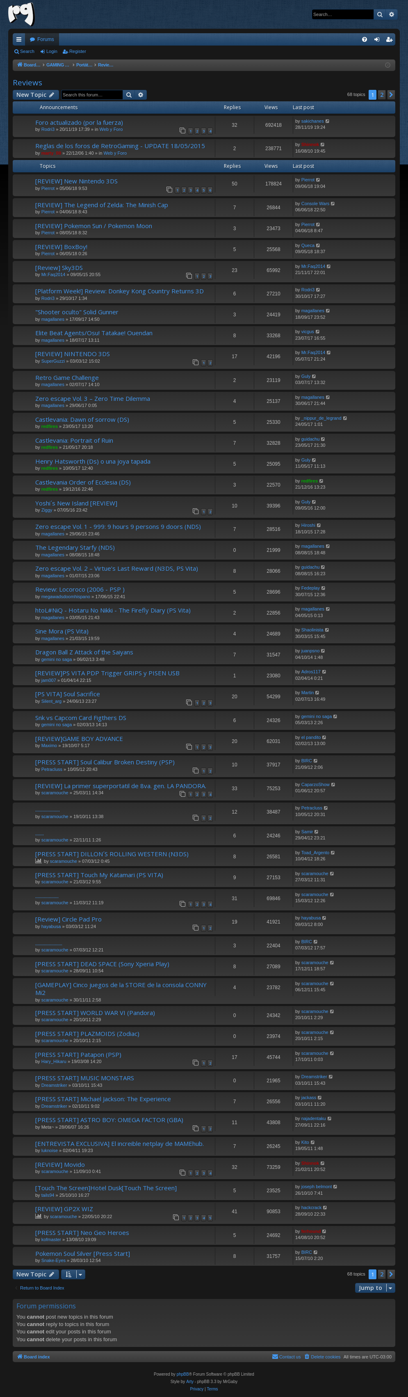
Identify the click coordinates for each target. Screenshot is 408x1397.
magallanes (52, 319)
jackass (309, 1097)
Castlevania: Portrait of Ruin (74, 440)
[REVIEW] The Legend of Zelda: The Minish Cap (101, 205)
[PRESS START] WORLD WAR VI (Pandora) (95, 1012)
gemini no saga (56, 659)
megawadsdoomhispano (65, 596)
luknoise (49, 1150)
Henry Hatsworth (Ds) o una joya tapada (92, 461)
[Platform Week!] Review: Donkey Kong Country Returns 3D (119, 291)
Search (27, 51)
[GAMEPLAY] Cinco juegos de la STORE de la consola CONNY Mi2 (121, 989)
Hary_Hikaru (53, 1061)
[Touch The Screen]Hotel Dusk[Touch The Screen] (106, 1188)
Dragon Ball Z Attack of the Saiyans (84, 652)
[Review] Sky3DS (59, 267)
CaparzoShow (315, 784)
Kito (305, 1142)
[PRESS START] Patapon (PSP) (78, 1054)
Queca (308, 245)
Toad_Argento (315, 852)
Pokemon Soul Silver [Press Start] (82, 1253)
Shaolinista (312, 629)
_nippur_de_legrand (321, 418)
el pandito (311, 737)
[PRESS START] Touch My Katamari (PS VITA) (99, 875)
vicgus (307, 331)
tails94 (48, 1195)
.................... (47, 809)
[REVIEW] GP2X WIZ (64, 1209)
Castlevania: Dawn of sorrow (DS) (82, 419)
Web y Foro (111, 129)
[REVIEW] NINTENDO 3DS (72, 354)
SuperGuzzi (53, 361)
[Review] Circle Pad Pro (68, 919)
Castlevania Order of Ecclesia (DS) (83, 482)
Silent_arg (51, 701)
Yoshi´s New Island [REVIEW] (76, 503)
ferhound (311, 1231)
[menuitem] (364, 39)
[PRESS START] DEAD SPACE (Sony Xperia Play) (102, 964)
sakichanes (312, 121)
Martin (307, 692)
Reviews (27, 82)
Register (77, 51)
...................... (48, 943)
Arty (190, 1381)
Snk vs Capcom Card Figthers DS (80, 717)
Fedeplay (310, 587)
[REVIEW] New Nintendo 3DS (76, 181)
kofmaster (51, 1239)
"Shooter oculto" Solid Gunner (77, 312)
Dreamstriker (54, 1085)
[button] (391, 95)
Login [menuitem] (378, 41)
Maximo (49, 745)
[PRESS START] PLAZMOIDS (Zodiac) (87, 1033)
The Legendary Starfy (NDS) (75, 547)
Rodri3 (48, 129)
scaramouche (54, 792)
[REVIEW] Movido (60, 1164)
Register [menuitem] (391, 41)
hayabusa (51, 926)
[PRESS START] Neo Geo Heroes (82, 1232)
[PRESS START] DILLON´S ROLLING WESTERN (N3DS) (112, 854)
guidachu (310, 439)
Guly (306, 376)
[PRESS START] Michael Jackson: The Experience (103, 1099)
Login (51, 51)
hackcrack (311, 1207)
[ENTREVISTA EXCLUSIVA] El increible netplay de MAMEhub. (119, 1143)
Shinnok (310, 144)
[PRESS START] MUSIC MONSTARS (84, 1078)
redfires (49, 426)
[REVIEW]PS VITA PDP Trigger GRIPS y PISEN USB (107, 673)
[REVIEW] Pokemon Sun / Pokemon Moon (93, 226)
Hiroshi (308, 525)
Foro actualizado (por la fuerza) (79, 122)
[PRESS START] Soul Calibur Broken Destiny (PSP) (105, 762)
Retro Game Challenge (67, 377)
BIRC (306, 760)
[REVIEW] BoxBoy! (61, 246)
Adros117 (311, 671)
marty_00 (51, 153)
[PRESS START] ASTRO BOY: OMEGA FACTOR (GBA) (109, 1120)
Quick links (20, 41)
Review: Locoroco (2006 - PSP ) (80, 589)
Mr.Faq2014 (53, 274)
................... (47, 896)
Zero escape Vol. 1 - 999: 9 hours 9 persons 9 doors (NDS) (118, 526)
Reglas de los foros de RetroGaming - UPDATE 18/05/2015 (120, 146)
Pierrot (48, 188)
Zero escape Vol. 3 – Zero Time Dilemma (92, 398)
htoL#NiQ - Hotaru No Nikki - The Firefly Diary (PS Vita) (113, 610)
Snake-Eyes (53, 1260)
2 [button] (381, 94)
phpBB (183, 1374)
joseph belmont (316, 1186)
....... (39, 833)
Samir (307, 831)
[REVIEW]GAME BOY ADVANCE (79, 738)
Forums (45, 39)
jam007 (48, 680)
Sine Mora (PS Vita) (62, 631)
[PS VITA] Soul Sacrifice (67, 694)
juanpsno (310, 650)
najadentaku (313, 1118)
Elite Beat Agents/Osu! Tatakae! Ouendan (94, 333)
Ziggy (46, 510)
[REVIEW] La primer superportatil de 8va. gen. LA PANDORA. (120, 786)
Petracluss (51, 769)
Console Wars (315, 203)
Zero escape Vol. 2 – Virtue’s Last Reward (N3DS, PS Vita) (116, 568)
